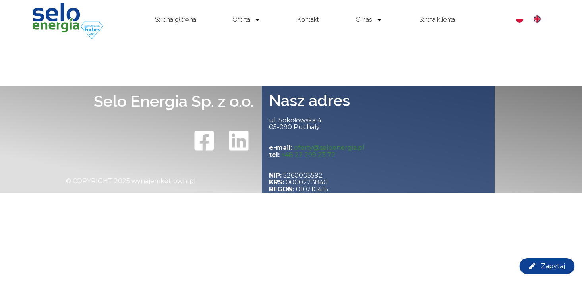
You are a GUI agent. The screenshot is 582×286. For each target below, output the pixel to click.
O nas (369, 19)
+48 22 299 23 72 (308, 154)
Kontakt (308, 19)
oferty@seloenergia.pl (329, 147)
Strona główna (175, 19)
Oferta (246, 19)
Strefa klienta (437, 19)
